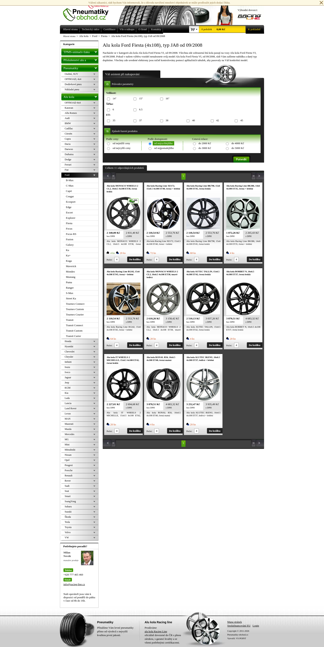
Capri (69, 191)
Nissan (68, 454)
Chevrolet (69, 351)
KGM (67, 387)
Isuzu (67, 367)
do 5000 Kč (237, 148)
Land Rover (70, 408)
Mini (67, 444)
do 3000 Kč (205, 148)
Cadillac (69, 128)
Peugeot (69, 465)
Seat (67, 491)
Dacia (67, 144)
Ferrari (68, 164)
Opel (67, 460)
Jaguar (68, 377)
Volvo (67, 532)
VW (67, 537)
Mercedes (69, 434)
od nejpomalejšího (164, 148)
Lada (67, 398)
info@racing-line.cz (74, 584)
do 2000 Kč (205, 143)
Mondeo (70, 271)
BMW (68, 123)
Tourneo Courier (75, 314)
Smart (68, 496)
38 (166, 120)
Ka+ (68, 255)
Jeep (67, 382)
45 (241, 120)
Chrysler (69, 356)
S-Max (69, 293)
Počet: (109, 259)
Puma (69, 282)
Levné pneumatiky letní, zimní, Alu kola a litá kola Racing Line (89, 10)
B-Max (70, 180)
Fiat (67, 169)
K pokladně (252, 29)
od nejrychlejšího (163, 143)
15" (140, 98)
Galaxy (70, 244)
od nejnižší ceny (121, 143)
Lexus (68, 413)
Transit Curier (73, 336)
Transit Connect (74, 325)
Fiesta (69, 223)
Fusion (69, 239)
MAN (67, 418)
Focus (69, 228)
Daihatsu (69, 154)
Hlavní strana (69, 36)
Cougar (70, 196)
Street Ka (71, 298)
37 (140, 120)
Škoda (68, 516)
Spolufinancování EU (238, 625)
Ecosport (70, 201)
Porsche (69, 470)
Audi (67, 118)
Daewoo (69, 149)
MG (67, 439)
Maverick (71, 266)
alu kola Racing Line (156, 631)
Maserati (69, 423)
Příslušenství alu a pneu (80, 60)
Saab (67, 485)
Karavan (69, 107)
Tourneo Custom (75, 309)
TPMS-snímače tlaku (80, 51)
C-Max (70, 185)
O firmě (142, 29)
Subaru (68, 506)
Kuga (69, 260)
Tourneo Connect (75, 303)
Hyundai (69, 346)
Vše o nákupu (127, 29)
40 (193, 120)
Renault (68, 475)
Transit (69, 319)
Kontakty (156, 29)
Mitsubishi (70, 449)
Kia (66, 392)
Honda (68, 341)
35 (113, 120)
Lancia (68, 403)
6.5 (140, 109)
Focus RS (71, 233)
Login (256, 625)
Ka (67, 250)
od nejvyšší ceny (122, 148)
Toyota (68, 527)
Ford (67, 175)
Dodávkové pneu (73, 84)
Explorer (70, 217)
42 (217, 120)
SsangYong (70, 501)
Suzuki (68, 511)
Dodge (68, 159)
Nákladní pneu (72, 89)
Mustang (70, 276)
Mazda (68, 429)
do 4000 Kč (237, 143)
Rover (68, 480)
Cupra (68, 138)
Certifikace (110, 29)
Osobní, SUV (71, 74)
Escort (69, 212)
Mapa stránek (234, 621)
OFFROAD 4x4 (73, 102)
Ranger (70, 287)
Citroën (68, 133)
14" (113, 98)
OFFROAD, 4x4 (73, 79)
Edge (68, 207)
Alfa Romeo (71, 113)
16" (166, 98)
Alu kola (80, 96)
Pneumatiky (80, 67)
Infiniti (68, 361)
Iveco (67, 372)
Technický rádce (90, 29)
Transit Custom (74, 330)
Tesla (67, 522)
